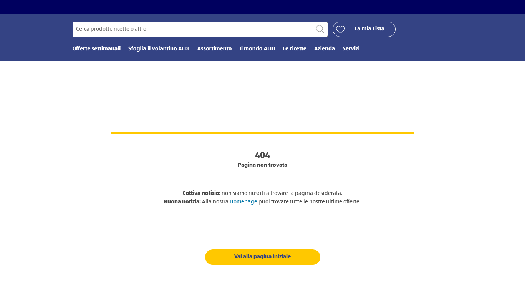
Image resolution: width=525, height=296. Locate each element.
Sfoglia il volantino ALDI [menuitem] (158, 49)
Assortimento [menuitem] (214, 49)
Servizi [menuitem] (351, 49)
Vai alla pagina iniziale (262, 256)
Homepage (243, 202)
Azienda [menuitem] (324, 49)
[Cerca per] (200, 29)
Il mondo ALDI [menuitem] (257, 49)
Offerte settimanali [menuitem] (97, 49)
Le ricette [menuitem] (294, 49)
